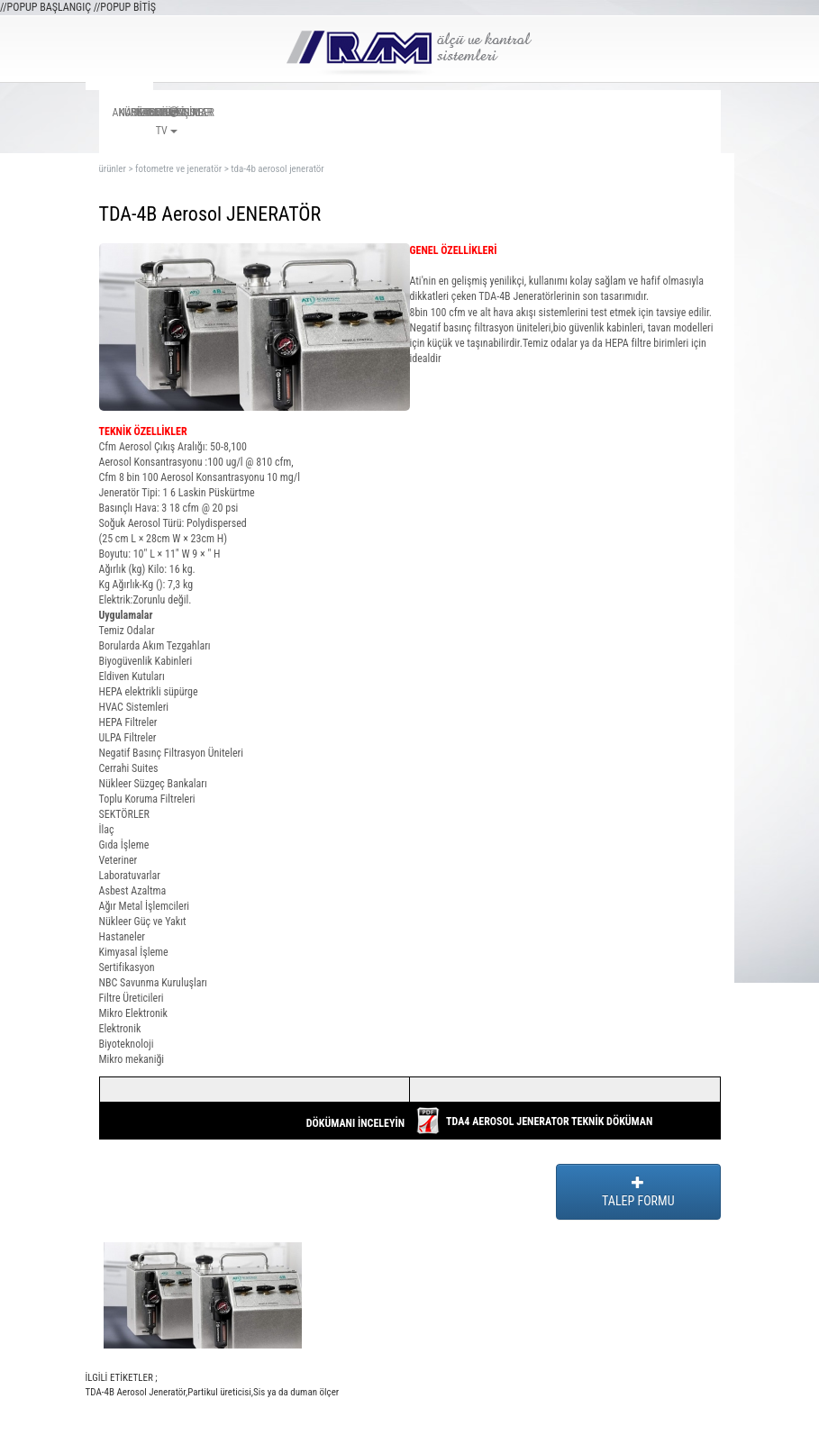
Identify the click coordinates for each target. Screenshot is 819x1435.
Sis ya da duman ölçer (296, 1392)
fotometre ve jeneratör (178, 169)
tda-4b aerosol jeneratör (277, 169)
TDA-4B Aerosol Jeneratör (136, 1392)
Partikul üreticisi (219, 1392)
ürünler (112, 169)
